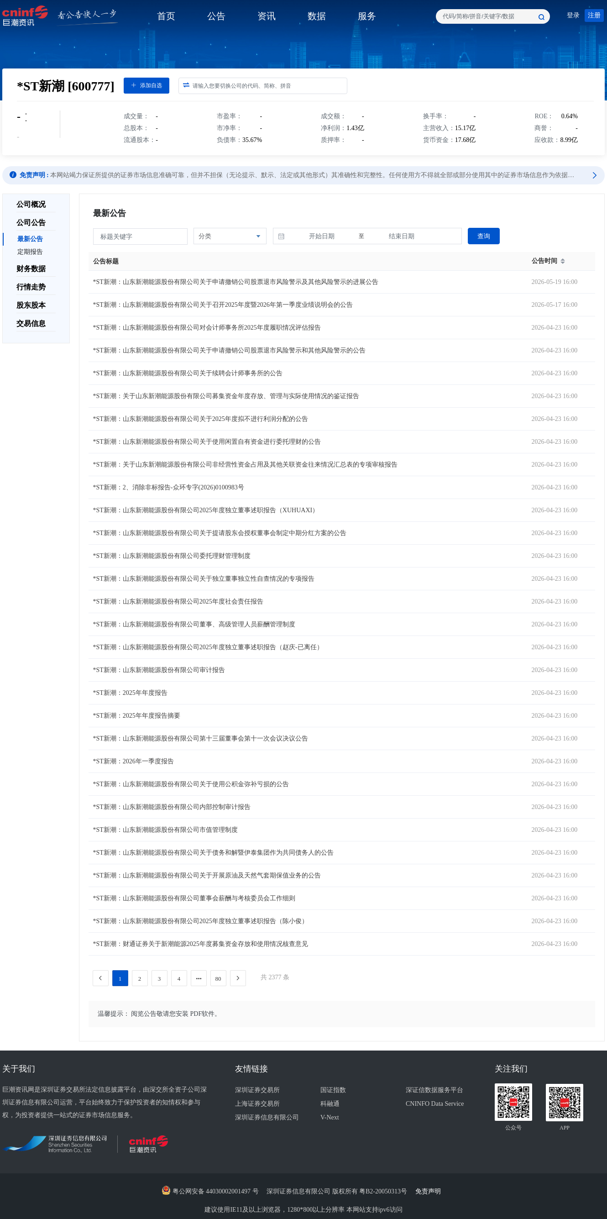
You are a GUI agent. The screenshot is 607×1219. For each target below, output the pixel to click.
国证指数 (333, 1090)
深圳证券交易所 (257, 1090)
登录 (573, 15)
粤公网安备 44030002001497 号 (210, 1191)
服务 (367, 16)
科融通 (330, 1103)
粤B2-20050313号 (384, 1191)
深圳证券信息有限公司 (267, 1117)
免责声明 (430, 1191)
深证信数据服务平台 (434, 1090)
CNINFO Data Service (435, 1103)
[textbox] (493, 16)
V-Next (329, 1117)
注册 (594, 15)
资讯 (266, 16)
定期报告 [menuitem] (30, 251)
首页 (166, 16)
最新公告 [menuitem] (30, 239)
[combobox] (493, 16)
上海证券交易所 (257, 1103)
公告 (216, 16)
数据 (317, 16)
